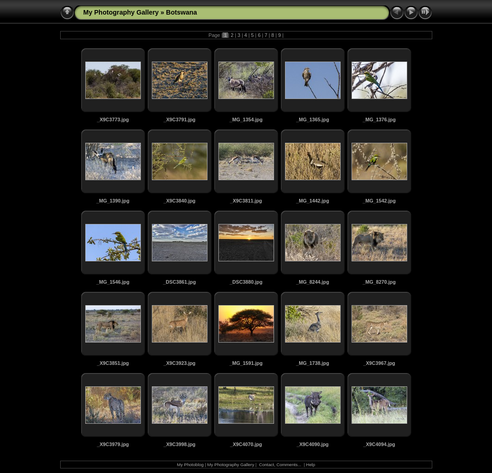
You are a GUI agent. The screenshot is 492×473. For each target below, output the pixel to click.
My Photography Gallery (121, 12)
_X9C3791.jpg (179, 119)
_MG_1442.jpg (312, 200)
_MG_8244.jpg (312, 282)
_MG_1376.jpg (379, 119)
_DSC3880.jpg (245, 282)
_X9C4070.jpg (246, 444)
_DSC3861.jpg (179, 282)
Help (310, 464)
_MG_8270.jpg (379, 282)
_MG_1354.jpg (246, 119)
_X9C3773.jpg (113, 119)
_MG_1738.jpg (312, 363)
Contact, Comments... (280, 464)
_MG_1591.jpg (246, 363)
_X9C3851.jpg (113, 363)
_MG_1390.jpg (112, 200)
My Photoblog (190, 464)
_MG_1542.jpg (379, 200)
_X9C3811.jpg (246, 200)
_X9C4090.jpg (312, 444)
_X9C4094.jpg (379, 444)
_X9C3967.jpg (379, 363)
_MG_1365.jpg (312, 119)
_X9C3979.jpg (113, 444)
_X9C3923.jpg (179, 363)
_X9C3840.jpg (179, 200)
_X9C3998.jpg (179, 444)
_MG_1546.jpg (112, 282)
